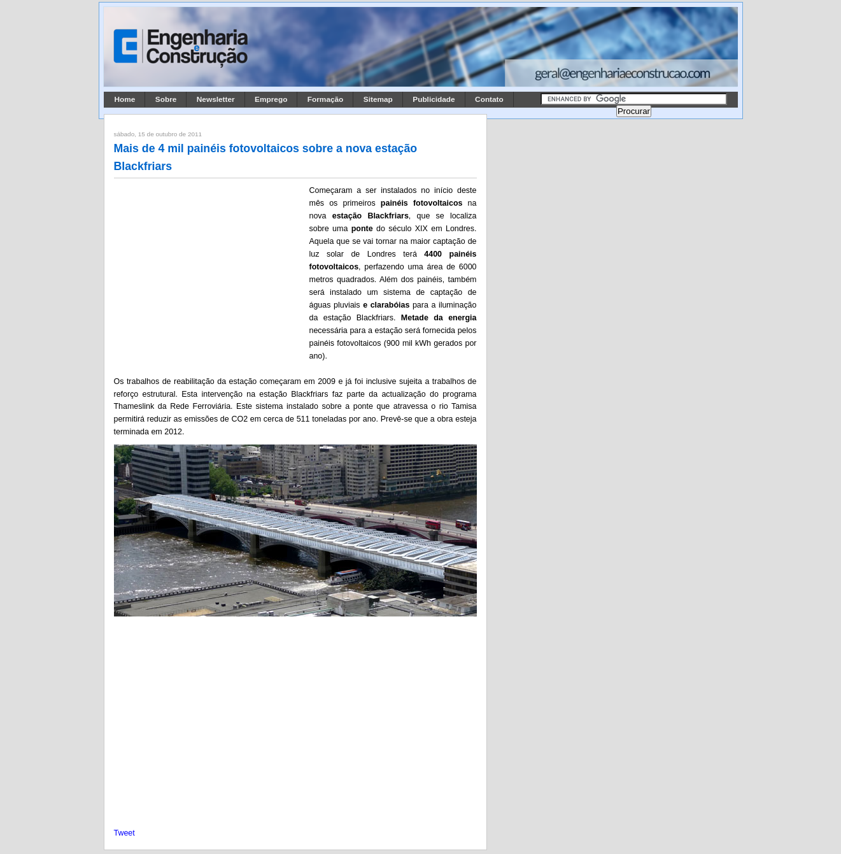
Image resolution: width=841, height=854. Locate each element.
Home (125, 99)
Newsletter (216, 99)
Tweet (124, 833)
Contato (489, 99)
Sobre (166, 99)
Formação (325, 99)
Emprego (271, 99)
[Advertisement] (209, 268)
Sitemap (378, 99)
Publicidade (434, 99)
